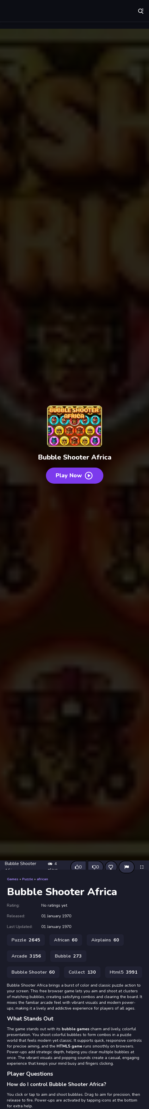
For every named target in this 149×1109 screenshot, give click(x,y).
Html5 (124, 972)
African (66, 940)
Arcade (26, 956)
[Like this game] (78, 867)
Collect (82, 972)
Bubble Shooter (33, 972)
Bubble (68, 956)
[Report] (127, 867)
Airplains (105, 940)
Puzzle (27, 879)
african (42, 879)
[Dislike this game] (96, 867)
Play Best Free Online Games (44, 11)
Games (12, 879)
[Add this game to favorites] (111, 867)
